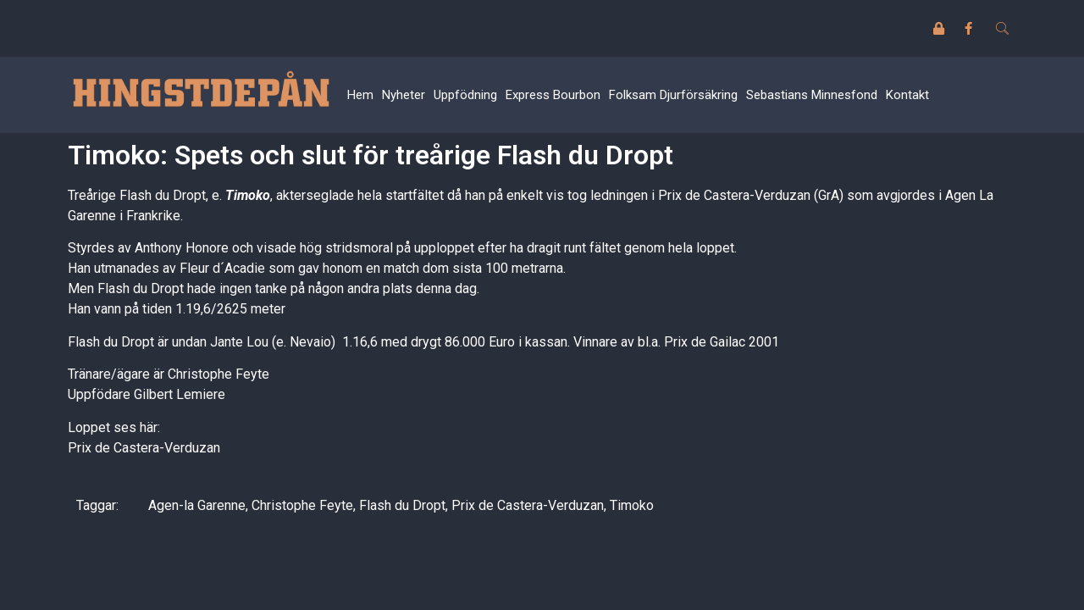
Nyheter (403, 95)
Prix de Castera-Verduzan (144, 448)
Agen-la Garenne (197, 505)
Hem (360, 95)
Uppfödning (465, 95)
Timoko (247, 195)
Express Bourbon (553, 95)
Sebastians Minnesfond (811, 95)
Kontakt (907, 95)
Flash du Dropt (402, 505)
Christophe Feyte (302, 505)
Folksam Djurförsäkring (673, 95)
